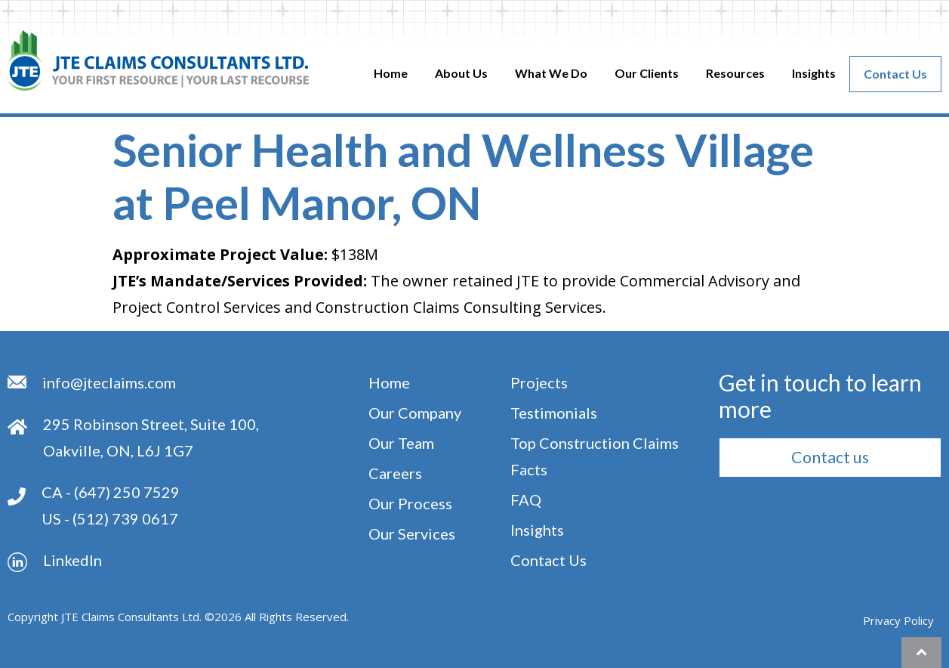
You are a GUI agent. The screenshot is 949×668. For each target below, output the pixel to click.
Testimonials (553, 413)
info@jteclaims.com (109, 382)
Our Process (410, 503)
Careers (395, 473)
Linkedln (72, 560)
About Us (461, 73)
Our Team (401, 443)
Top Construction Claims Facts (594, 456)
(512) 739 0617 (125, 518)
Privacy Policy (898, 620)
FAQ (525, 499)
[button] (830, 457)
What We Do (551, 73)
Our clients (647, 73)
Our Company (414, 413)
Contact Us (895, 73)
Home (391, 73)
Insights (814, 73)
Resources (735, 73)
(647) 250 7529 (127, 492)
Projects (539, 382)
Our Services (411, 533)
